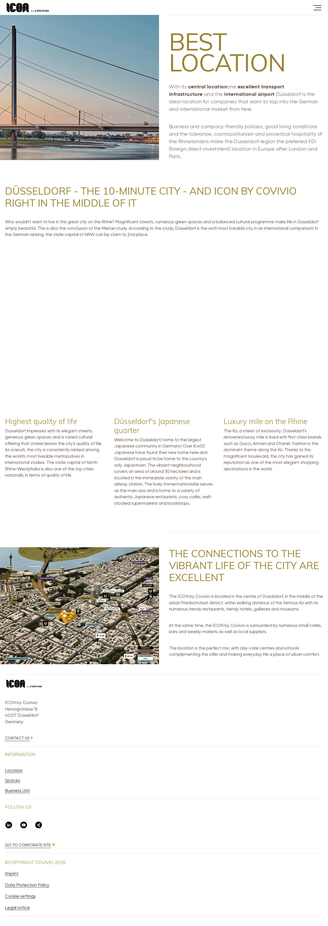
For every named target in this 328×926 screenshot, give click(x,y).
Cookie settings (20, 896)
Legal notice (17, 907)
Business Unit (17, 790)
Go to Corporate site (28, 845)
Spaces (12, 780)
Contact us (17, 738)
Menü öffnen (317, 7)
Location (14, 770)
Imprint (11, 873)
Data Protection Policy (27, 884)
